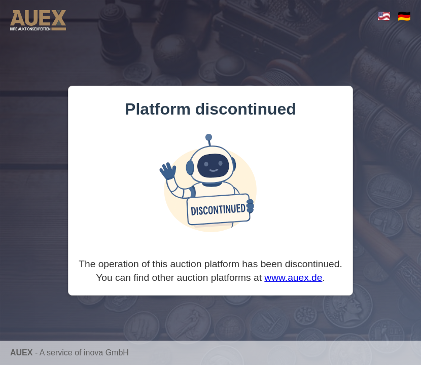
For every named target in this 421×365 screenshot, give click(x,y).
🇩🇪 (404, 16)
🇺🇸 (384, 16)
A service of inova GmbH (84, 352)
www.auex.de (293, 277)
